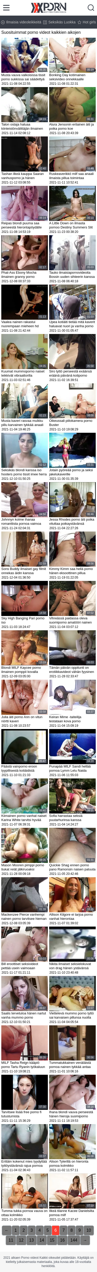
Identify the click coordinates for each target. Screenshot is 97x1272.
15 (52, 1240)
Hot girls (87, 22)
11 (11, 1240)
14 (42, 1240)
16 (62, 1240)
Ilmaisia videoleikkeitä (21, 22)
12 (21, 1240)
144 (73, 1240)
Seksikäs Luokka (59, 22)
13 (31, 1240)
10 (88, 1230)
